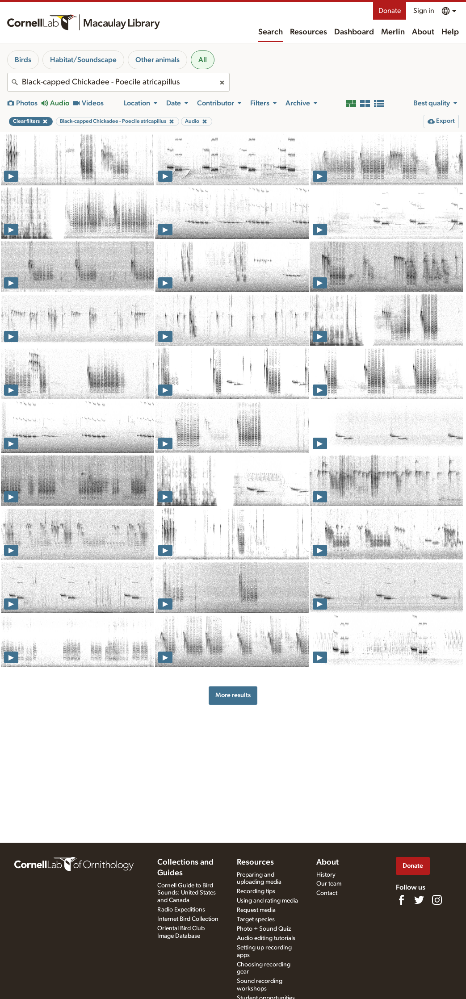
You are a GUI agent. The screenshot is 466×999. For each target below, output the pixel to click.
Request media (256, 910)
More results (233, 695)
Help (450, 32)
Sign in (423, 10)
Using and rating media (267, 901)
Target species (256, 919)
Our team (328, 884)
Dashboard (354, 32)
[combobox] (118, 82)
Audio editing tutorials (266, 938)
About (423, 32)
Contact (326, 893)
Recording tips (256, 891)
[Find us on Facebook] (401, 900)
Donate (389, 10)
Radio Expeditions (181, 910)
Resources (308, 32)
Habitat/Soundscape (83, 59)
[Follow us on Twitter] (419, 900)
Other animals (157, 59)
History (326, 875)
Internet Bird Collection (187, 919)
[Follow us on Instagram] (437, 900)
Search (270, 32)
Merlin (393, 32)
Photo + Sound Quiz (264, 929)
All (202, 59)
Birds (23, 59)
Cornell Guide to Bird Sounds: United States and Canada (186, 893)
